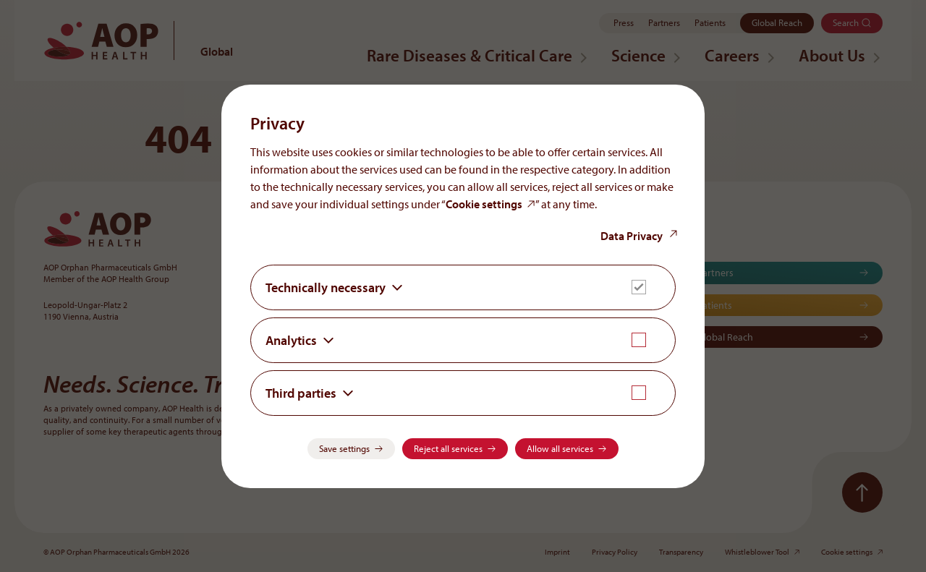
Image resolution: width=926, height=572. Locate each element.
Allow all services (560, 448)
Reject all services (448, 448)
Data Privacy (631, 236)
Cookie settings (484, 204)
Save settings (344, 448)
